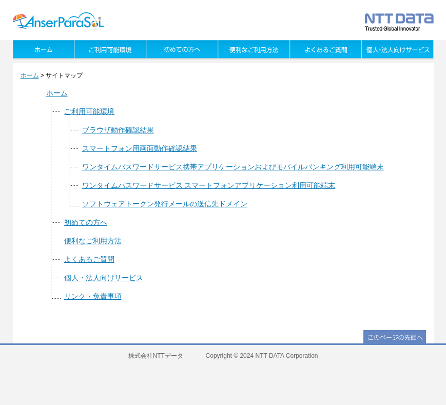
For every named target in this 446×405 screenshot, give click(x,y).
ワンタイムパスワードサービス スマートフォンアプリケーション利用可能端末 (209, 185)
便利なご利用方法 (93, 241)
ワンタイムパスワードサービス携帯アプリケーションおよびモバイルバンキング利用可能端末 (233, 167)
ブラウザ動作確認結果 (118, 130)
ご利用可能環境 (89, 111)
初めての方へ (85, 222)
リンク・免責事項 (93, 296)
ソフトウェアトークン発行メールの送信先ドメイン (164, 204)
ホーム (30, 75)
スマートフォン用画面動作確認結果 (139, 148)
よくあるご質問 (89, 259)
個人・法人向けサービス (103, 278)
